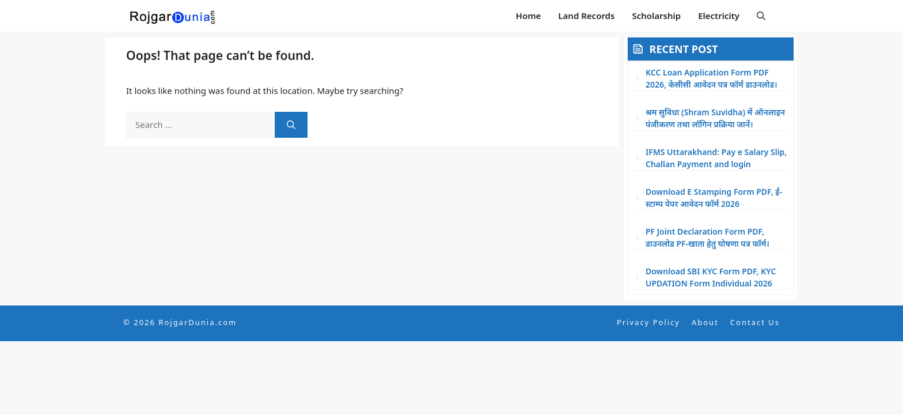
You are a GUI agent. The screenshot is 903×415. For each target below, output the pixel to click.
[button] (761, 16)
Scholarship (656, 15)
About (705, 322)
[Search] (291, 125)
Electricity (718, 15)
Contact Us (755, 322)
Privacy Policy (648, 322)
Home (528, 15)
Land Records (586, 15)
